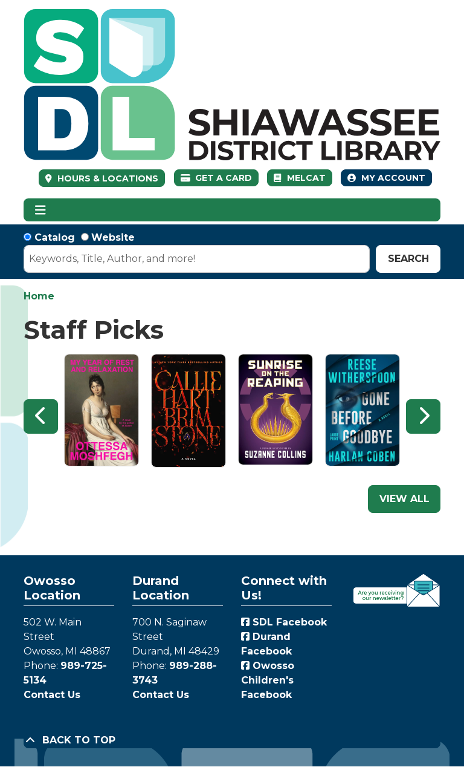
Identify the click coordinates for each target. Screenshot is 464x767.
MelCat (299, 177)
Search (408, 258)
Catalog (54, 237)
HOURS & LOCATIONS (106, 178)
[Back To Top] (232, 740)
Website (113, 237)
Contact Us (52, 694)
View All (404, 498)
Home (39, 296)
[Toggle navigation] (40, 209)
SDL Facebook (284, 622)
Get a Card (217, 177)
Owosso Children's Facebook (267, 680)
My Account (386, 177)
